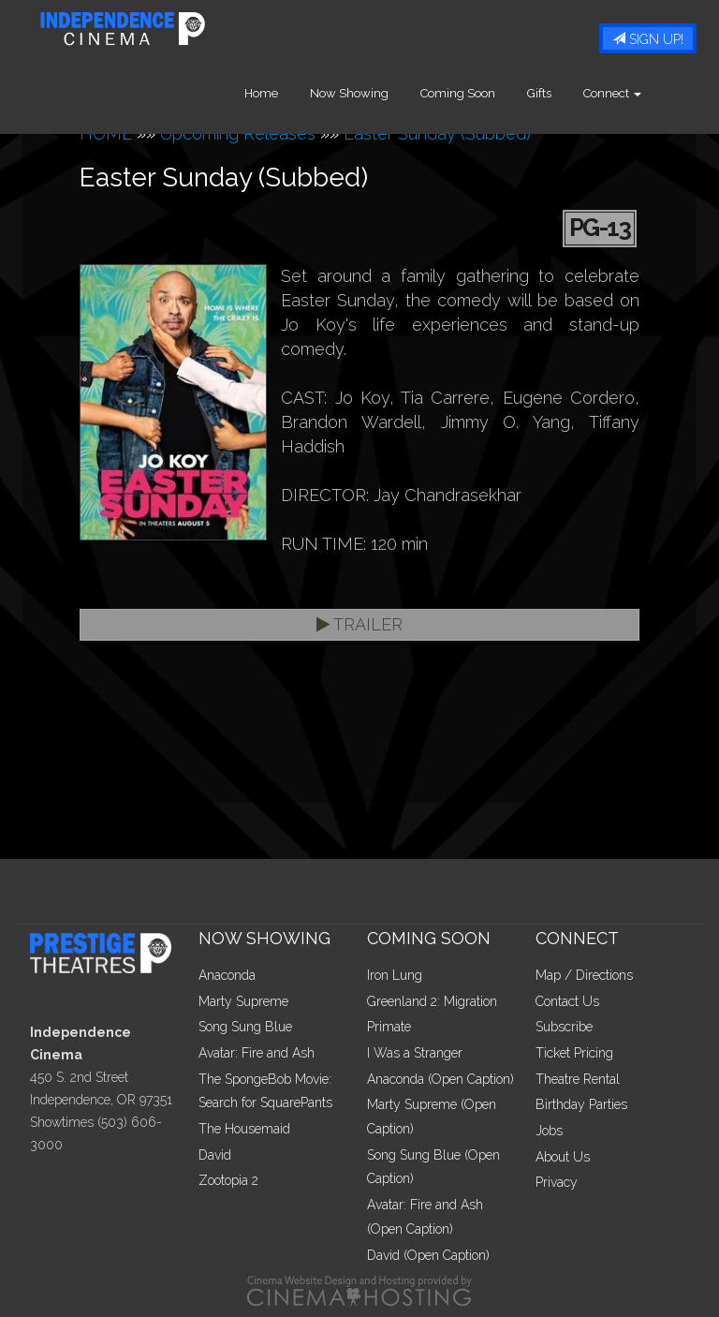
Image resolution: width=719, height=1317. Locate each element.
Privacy (557, 1182)
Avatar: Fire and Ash (256, 1052)
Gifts (570, 93)
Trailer (359, 624)
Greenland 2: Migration (432, 1001)
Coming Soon (488, 93)
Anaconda (227, 975)
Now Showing (380, 93)
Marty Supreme (243, 1001)
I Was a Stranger (414, 1052)
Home (292, 93)
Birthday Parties (581, 1104)
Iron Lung (394, 975)
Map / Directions (584, 975)
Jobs (549, 1130)
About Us (563, 1156)
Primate (389, 1026)
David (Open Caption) (428, 1255)
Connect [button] (643, 93)
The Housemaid (244, 1128)
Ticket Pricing (574, 1052)
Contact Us (567, 1001)
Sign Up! (647, 39)
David (214, 1154)
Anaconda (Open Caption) (440, 1079)
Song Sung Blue (245, 1026)
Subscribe (564, 1026)
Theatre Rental (578, 1079)
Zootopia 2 (228, 1180)
